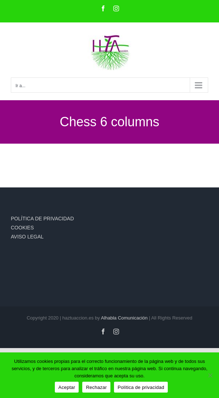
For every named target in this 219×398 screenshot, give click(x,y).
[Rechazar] (210, 375)
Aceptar (66, 387)
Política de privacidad (141, 387)
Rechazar (96, 387)
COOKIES (22, 227)
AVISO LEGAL (27, 237)
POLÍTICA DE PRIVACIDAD (42, 218)
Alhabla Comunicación (124, 318)
